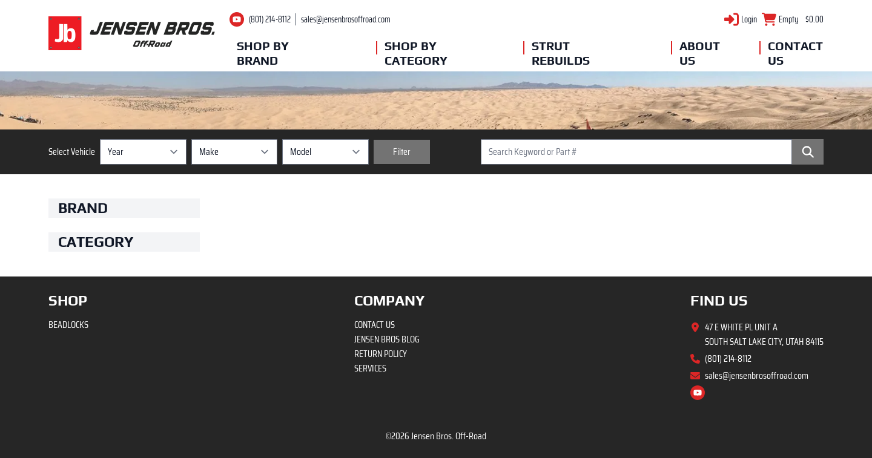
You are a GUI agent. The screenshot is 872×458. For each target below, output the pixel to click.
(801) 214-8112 (270, 19)
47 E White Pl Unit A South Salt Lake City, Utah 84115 (764, 334)
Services (370, 368)
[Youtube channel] (237, 19)
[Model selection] (325, 152)
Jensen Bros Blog (387, 339)
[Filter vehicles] (402, 152)
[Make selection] (234, 152)
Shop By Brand (263, 53)
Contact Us (795, 53)
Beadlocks (68, 324)
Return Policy (380, 353)
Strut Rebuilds (561, 53)
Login (749, 19)
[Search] (808, 152)
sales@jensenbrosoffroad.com (346, 19)
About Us (699, 53)
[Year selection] (143, 152)
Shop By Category (414, 53)
